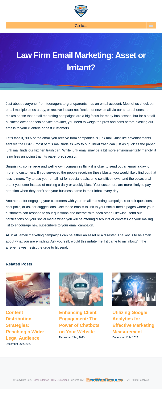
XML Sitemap (41, 379)
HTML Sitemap (59, 379)
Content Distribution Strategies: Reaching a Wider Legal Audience (25, 325)
